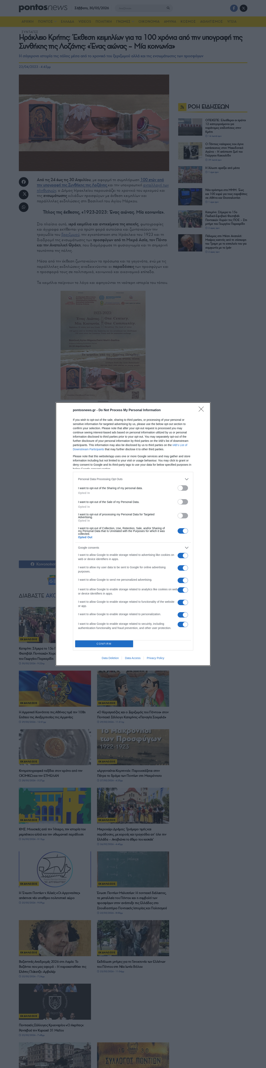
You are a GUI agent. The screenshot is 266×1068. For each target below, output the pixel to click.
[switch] (183, 488)
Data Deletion (110, 658)
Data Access (133, 658)
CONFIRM (104, 643)
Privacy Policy (155, 658)
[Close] (202, 410)
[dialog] (133, 534)
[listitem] (133, 479)
